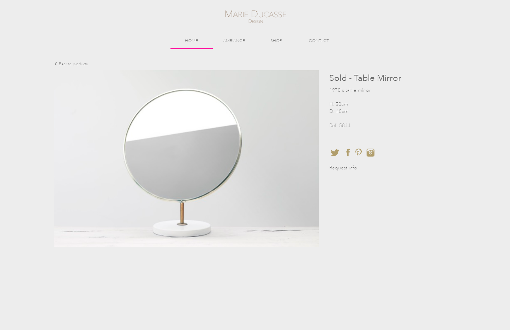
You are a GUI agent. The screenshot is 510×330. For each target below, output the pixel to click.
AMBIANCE (234, 40)
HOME (191, 40)
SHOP (276, 40)
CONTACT (319, 40)
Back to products (71, 64)
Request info (343, 167)
